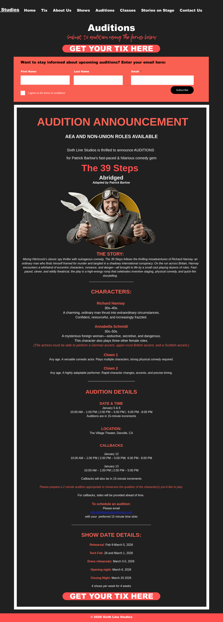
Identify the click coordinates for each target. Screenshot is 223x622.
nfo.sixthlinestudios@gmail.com (111, 512)
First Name (28, 71)
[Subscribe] (182, 90)
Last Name (81, 71)
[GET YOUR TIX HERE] (111, 48)
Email (135, 71)
